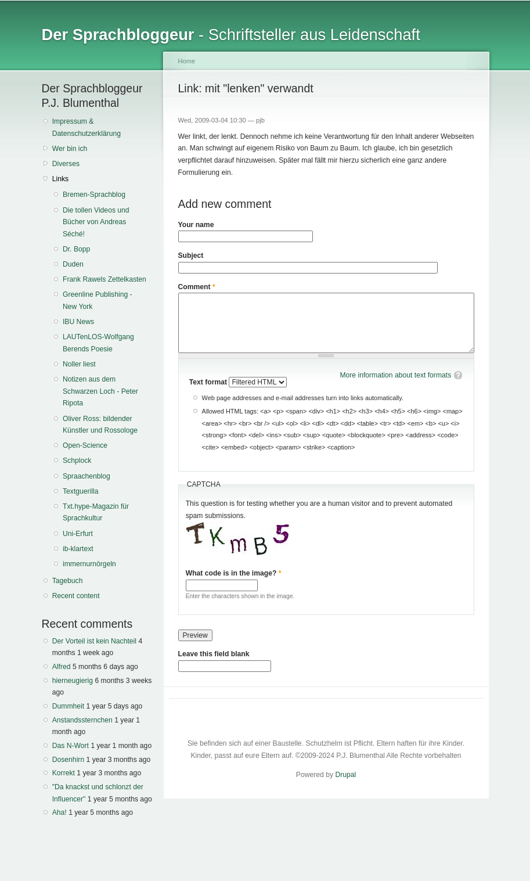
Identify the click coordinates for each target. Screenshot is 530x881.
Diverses (66, 164)
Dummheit (68, 706)
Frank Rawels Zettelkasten (104, 279)
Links (60, 179)
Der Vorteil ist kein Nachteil (94, 641)
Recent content (76, 596)
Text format (209, 382)
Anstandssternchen (82, 720)
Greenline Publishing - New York (97, 300)
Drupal (345, 775)
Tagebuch (67, 581)
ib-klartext (78, 549)
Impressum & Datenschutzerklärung (86, 127)
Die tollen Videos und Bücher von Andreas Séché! (96, 222)
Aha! (59, 812)
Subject (191, 255)
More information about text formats (395, 375)
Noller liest (79, 364)
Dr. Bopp (76, 249)
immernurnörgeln (89, 564)
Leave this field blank (214, 654)
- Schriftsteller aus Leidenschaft (231, 35)
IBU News (78, 322)
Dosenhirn (68, 760)
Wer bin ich (70, 149)
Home (187, 60)
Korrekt (63, 773)
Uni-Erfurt (78, 534)
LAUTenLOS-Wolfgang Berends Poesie (98, 343)
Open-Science (85, 445)
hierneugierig (72, 681)
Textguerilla (81, 491)
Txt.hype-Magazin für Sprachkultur (96, 512)
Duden (73, 264)
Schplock (77, 460)
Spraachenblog (86, 476)
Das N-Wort (70, 746)
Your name (196, 225)
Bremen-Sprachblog (94, 194)
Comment (196, 287)
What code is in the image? (234, 573)
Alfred (61, 667)
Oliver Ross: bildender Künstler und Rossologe (100, 425)
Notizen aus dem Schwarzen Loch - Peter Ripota (100, 391)
